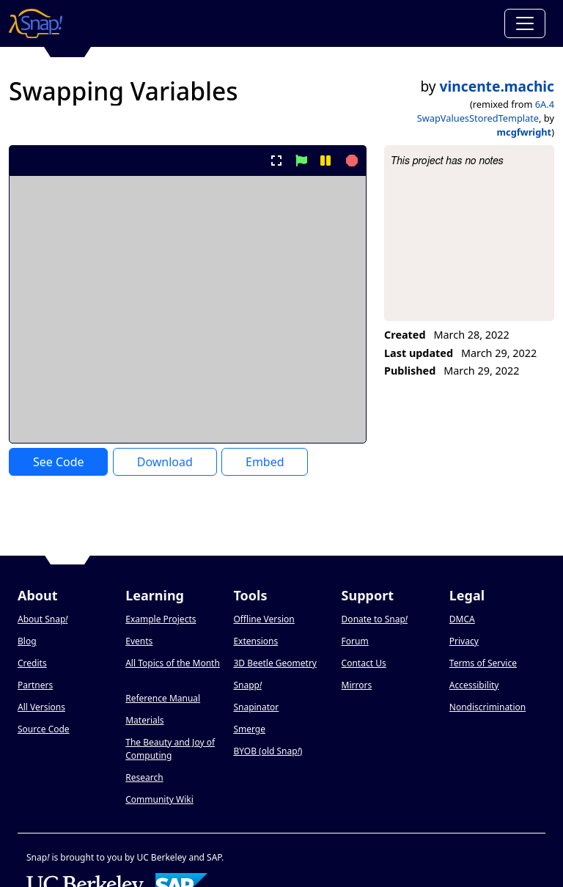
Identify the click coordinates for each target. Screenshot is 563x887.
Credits (32, 663)
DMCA (462, 619)
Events (138, 641)
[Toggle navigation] (524, 23)
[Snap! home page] (35, 23)
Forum (355, 641)
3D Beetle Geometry (275, 663)
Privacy (464, 641)
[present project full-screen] (276, 160)
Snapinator (256, 707)
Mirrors (357, 685)
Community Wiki (159, 799)
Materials (144, 720)
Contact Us (364, 663)
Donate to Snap (375, 619)
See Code (58, 462)
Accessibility (474, 685)
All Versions (41, 707)
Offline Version (263, 619)
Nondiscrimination (487, 707)
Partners (35, 685)
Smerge (249, 729)
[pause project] (325, 160)
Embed (265, 462)
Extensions (255, 641)
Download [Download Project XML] (165, 462)
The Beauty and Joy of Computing (170, 749)
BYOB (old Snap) (267, 751)
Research (144, 777)
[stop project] (350, 160)
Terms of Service (483, 663)
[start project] (301, 160)
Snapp (247, 685)
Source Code (44, 729)
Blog (27, 641)
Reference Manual (162, 698)
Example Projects (160, 619)
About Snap (42, 619)
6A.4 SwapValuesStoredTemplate (485, 111)
